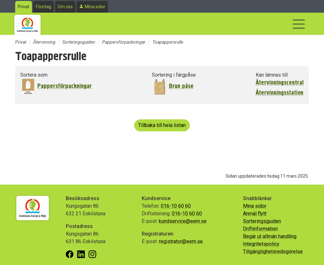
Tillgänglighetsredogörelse (273, 252)
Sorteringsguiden (78, 42)
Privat (23, 6)
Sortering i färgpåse (174, 75)
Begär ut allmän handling (269, 236)
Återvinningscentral (280, 82)
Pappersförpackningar (124, 42)
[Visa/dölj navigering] (299, 24)
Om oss (65, 6)
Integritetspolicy (261, 244)
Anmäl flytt (254, 214)
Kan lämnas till (272, 75)
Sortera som (33, 75)
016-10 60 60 (176, 206)
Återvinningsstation (279, 93)
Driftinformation (260, 229)
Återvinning (44, 42)
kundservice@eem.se (183, 221)
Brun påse (181, 86)
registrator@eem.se (181, 241)
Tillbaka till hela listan (162, 125)
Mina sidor (95, 6)
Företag (43, 6)
